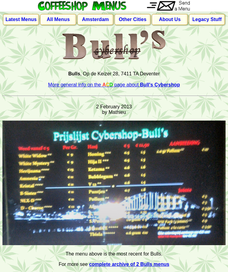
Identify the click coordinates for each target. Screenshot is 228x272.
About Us (169, 19)
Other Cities (133, 19)
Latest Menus (21, 19)
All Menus (58, 19)
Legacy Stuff (207, 19)
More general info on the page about (114, 84)
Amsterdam (95, 19)
